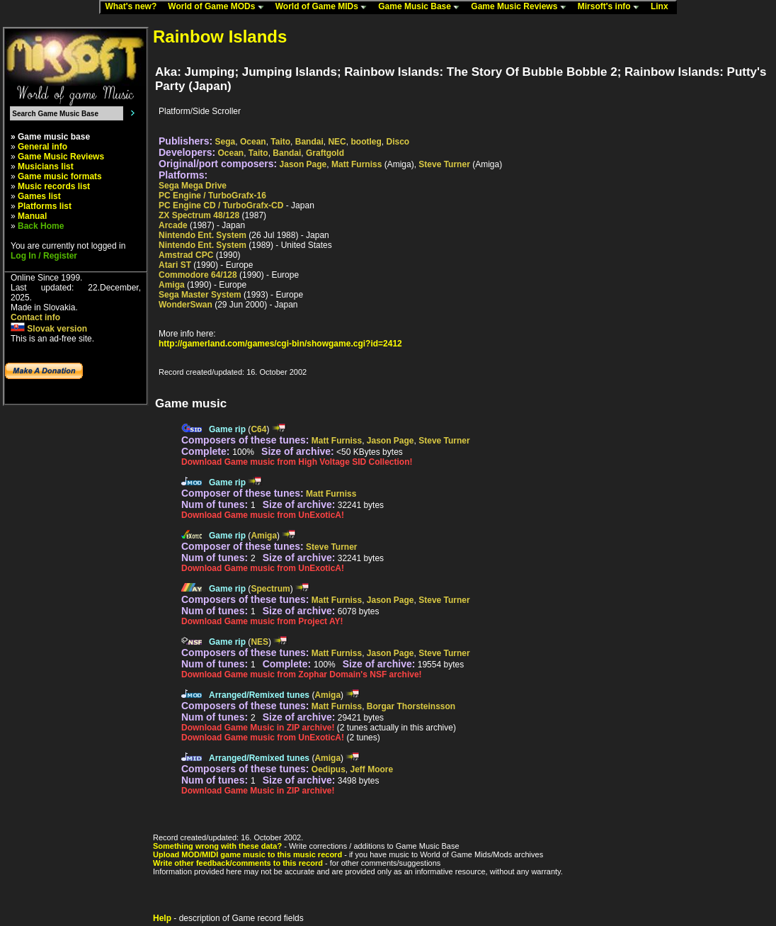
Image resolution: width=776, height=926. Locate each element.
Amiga (172, 285)
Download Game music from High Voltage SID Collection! (296, 462)
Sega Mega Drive (193, 186)
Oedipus (329, 769)
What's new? (134, 7)
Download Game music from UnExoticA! (262, 515)
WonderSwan (185, 305)
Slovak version (49, 329)
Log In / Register (44, 256)
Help (162, 918)
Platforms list (45, 206)
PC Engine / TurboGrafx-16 (212, 196)
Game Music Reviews (521, 7)
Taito (280, 142)
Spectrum (270, 589)
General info (42, 147)
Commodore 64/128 (198, 275)
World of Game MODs (218, 7)
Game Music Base (422, 7)
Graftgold (325, 153)
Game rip (227, 429)
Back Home (41, 226)
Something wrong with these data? (217, 846)
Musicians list (46, 166)
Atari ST (175, 265)
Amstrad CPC (186, 255)
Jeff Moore (372, 769)
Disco (397, 142)
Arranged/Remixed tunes (259, 695)
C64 (258, 429)
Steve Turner (443, 164)
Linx (662, 7)
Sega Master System (200, 295)
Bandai (309, 142)
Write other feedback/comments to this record (238, 863)
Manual (32, 216)
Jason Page (303, 164)
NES (259, 642)
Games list (39, 196)
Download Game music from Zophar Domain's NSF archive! (301, 674)
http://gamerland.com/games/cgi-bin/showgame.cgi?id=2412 (280, 344)
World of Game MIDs (324, 7)
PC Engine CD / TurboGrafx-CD (221, 205)
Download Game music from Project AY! (262, 621)
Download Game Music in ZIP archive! (258, 728)
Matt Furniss (356, 164)
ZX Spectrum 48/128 (199, 215)
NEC (337, 142)
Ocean (253, 142)
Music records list (54, 186)
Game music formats (60, 176)
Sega (225, 142)
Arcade (173, 225)
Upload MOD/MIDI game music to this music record (247, 854)
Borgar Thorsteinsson (411, 706)
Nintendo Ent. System (202, 235)
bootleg (365, 142)
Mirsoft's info (611, 7)
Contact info (35, 317)
